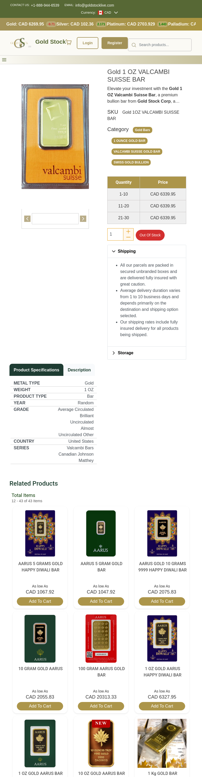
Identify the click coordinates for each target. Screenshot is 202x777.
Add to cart (40, 601)
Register (114, 43)
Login (88, 43)
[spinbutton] (115, 234)
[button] (4, 60)
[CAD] (104, 12)
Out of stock (150, 235)
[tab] (55, 218)
